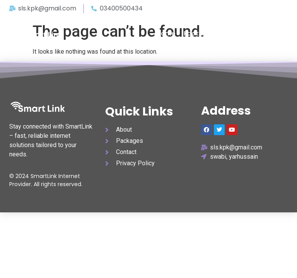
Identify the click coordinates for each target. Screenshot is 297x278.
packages (199, 33)
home (166, 33)
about (232, 33)
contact (264, 33)
